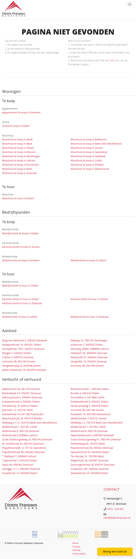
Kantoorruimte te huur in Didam (20, 299)
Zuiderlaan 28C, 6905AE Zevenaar (90, 469)
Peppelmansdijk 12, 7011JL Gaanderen (24, 447)
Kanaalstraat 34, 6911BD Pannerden (23, 414)
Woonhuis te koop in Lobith (86, 160)
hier (112, 60)
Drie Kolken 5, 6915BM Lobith (88, 397)
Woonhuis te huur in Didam (18, 198)
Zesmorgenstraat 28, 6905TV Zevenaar (93, 464)
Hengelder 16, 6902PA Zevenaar (89, 361)
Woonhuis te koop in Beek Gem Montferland (96, 143)
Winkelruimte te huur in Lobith (19, 316)
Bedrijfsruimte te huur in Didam (20, 285)
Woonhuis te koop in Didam (18, 147)
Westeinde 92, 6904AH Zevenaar (89, 357)
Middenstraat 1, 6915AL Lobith (19, 426)
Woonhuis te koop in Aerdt (17, 139)
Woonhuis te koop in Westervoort (90, 169)
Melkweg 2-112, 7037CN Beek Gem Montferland (29, 422)
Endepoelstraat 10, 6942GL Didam (21, 344)
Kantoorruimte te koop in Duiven (21, 246)
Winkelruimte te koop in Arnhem (20, 260)
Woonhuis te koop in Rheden (87, 164)
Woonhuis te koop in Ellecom (18, 152)
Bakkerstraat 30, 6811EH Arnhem (21, 389)
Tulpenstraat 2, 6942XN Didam (19, 460)
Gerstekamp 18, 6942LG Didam (20, 405)
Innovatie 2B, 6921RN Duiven (18, 361)
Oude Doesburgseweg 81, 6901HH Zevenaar (96, 439)
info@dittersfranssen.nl (117, 517)
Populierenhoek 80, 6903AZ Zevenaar (92, 447)
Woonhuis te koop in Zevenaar (19, 173)
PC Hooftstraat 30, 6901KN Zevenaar (23, 443)
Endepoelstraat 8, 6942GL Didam (89, 401)
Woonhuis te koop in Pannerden (20, 164)
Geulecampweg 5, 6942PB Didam (89, 405)
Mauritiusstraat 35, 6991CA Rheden (22, 418)
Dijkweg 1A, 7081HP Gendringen (89, 340)
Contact (76, 546)
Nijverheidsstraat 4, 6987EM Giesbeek (92, 435)
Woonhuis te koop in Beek (17, 143)
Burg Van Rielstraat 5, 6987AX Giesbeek (24, 340)
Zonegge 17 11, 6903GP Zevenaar (21, 469)
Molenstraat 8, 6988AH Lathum (20, 435)
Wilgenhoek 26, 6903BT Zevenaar (90, 460)
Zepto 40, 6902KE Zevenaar (17, 464)
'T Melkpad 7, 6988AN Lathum (19, 456)
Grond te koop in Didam (16, 126)
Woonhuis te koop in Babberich (88, 139)
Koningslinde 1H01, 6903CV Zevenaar (23, 348)
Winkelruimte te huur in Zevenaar (90, 316)
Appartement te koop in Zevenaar (21, 112)
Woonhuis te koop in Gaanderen (89, 152)
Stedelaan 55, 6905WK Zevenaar (89, 353)
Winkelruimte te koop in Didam (88, 260)
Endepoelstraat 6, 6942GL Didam (21, 401)
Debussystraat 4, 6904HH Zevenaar (22, 397)
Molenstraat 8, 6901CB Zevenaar (20, 431)
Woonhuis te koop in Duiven (87, 147)
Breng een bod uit (115, 551)
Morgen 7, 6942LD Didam (16, 353)
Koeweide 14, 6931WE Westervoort (91, 414)
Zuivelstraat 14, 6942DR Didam (19, 473)
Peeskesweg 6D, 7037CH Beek (88, 443)
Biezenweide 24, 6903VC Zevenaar (21, 393)
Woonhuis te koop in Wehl (17, 169)
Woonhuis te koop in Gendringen (21, 156)
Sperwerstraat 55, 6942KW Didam (90, 452)
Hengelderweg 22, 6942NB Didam (21, 365)
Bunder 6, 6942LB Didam (85, 393)
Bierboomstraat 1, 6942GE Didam (90, 389)
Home (75, 543)
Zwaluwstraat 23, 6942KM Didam (89, 473)
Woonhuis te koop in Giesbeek (88, 156)
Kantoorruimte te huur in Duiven (89, 299)
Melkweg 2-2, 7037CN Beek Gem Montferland (97, 422)
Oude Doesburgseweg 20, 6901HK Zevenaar (27, 439)
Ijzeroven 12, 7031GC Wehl (17, 410)
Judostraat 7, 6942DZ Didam (87, 344)
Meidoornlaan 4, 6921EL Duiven (89, 418)
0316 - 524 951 (115, 509)
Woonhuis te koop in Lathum (18, 160)
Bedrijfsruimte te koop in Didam (20, 233)
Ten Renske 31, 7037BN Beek (87, 456)
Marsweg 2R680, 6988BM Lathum (90, 348)
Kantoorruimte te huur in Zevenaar (22, 303)
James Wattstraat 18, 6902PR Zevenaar (24, 369)
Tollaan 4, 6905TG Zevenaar (18, 357)
